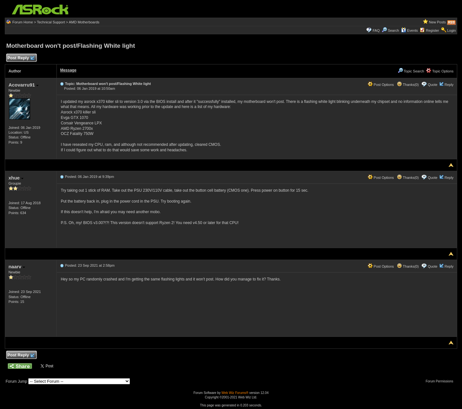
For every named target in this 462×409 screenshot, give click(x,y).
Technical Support (51, 22)
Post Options (381, 85)
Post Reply (20, 58)
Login (451, 30)
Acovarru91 (23, 85)
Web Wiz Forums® (234, 393)
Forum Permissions (441, 381)
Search (393, 30)
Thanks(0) (408, 85)
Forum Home (22, 22)
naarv (16, 266)
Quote (432, 85)
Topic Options (440, 71)
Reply (448, 85)
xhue (15, 177)
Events (409, 30)
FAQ (376, 30)
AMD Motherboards (84, 22)
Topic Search (411, 71)
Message (68, 70)
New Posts (437, 22)
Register (432, 30)
